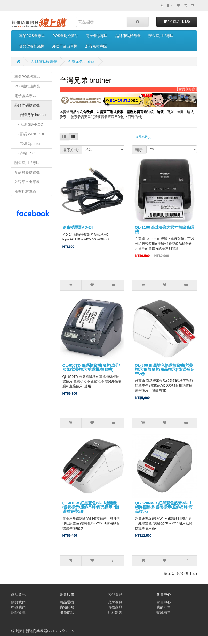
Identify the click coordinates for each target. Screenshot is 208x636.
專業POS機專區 (32, 36)
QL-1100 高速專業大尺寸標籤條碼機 (164, 229)
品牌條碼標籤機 (128, 36)
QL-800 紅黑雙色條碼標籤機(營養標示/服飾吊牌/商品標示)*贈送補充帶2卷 (164, 369)
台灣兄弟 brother (81, 62)
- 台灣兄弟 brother (30, 115)
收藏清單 (163, 612)
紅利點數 (115, 612)
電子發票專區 (97, 36)
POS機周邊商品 (65, 36)
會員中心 (163, 602)
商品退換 (67, 602)
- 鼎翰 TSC (24, 153)
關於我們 (18, 602)
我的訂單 (163, 607)
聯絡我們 (18, 607)
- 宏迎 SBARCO (28, 124)
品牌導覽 (115, 602)
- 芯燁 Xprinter (27, 144)
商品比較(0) (143, 137)
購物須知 (67, 607)
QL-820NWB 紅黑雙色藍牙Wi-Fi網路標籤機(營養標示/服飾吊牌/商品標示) (164, 507)
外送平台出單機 (64, 46)
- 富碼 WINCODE (29, 134)
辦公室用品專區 (161, 36)
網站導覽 (18, 612)
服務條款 (67, 612)
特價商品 (115, 607)
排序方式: (70, 149)
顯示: (139, 149)
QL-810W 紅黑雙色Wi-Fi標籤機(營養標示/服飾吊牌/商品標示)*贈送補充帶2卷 (90, 507)
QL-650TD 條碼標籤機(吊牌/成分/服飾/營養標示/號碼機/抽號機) (91, 367)
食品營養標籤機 (31, 46)
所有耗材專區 (96, 46)
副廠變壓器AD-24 (77, 227)
